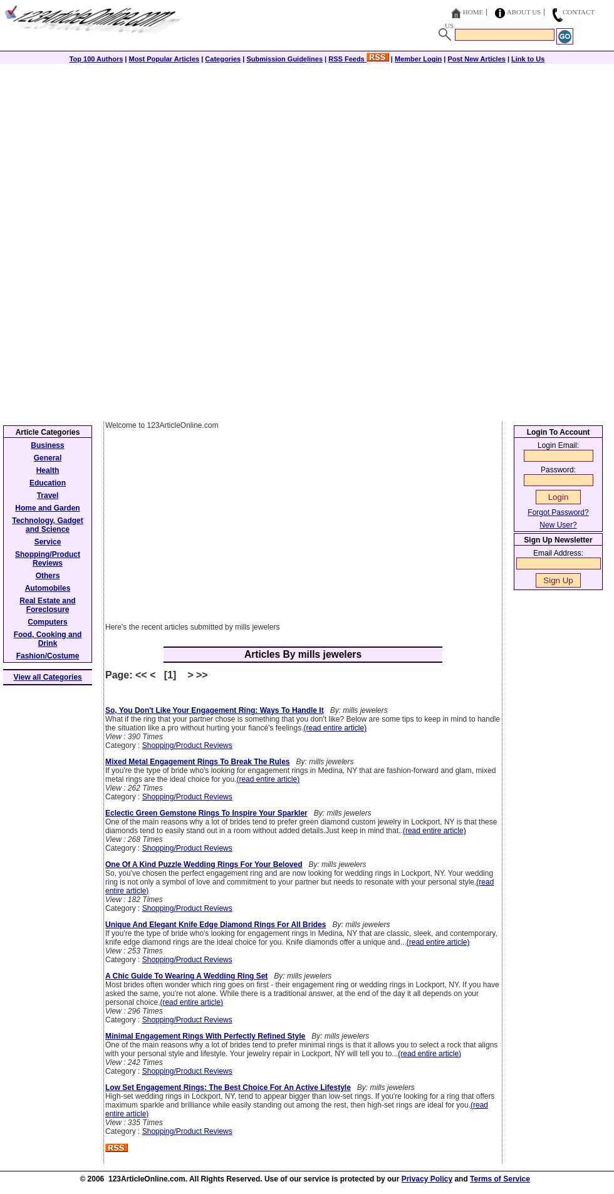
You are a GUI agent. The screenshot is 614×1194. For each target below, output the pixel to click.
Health (48, 470)
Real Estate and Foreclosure (47, 605)
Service (47, 541)
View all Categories (48, 677)
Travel (48, 495)
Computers (47, 622)
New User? (557, 525)
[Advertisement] (307, 151)
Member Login (418, 59)
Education (47, 483)
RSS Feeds (358, 59)
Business (47, 445)
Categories (223, 59)
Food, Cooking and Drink (48, 639)
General (48, 458)
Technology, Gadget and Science (47, 525)
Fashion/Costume (48, 656)
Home (473, 12)
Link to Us (527, 59)
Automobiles (48, 588)
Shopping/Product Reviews (187, 745)
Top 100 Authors (96, 59)
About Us (524, 12)
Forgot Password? (558, 512)
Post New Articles (476, 59)
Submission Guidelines (284, 59)
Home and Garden (47, 508)
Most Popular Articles (163, 59)
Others (48, 575)
